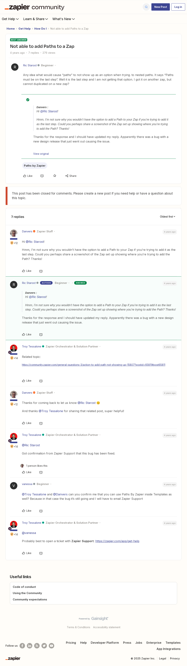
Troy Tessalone (31, 346)
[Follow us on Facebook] (22, 645)
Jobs (138, 642)
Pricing (71, 642)
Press (127, 642)
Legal (162, 658)
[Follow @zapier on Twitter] (44, 645)
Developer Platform (105, 642)
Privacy (175, 658)
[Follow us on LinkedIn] (29, 645)
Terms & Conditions (78, 627)
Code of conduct (24, 587)
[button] (160, 7)
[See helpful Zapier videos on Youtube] (51, 645)
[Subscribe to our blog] (37, 645)
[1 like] (33, 466)
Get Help (11, 19)
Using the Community (27, 593)
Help (83, 642)
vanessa (27, 484)
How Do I (40, 28)
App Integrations (169, 649)
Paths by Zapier (34, 165)
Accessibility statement (106, 627)
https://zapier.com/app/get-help (117, 541)
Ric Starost (30, 65)
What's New (64, 19)
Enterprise (153, 642)
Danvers (27, 231)
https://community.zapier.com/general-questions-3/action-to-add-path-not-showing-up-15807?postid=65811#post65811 (93, 364)
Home (11, 28)
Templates (173, 642)
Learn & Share (36, 19)
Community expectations (30, 599)
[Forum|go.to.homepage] (35, 7)
